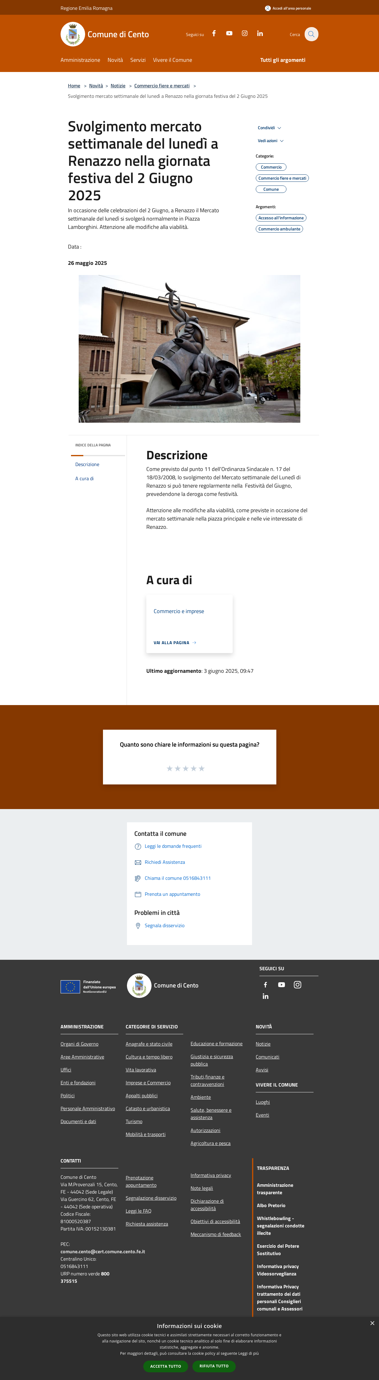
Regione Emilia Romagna (87, 8)
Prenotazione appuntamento (141, 1181)
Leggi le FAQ (139, 1210)
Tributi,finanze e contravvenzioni (207, 1080)
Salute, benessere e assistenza (211, 1113)
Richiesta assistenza (147, 1223)
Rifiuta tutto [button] (214, 1366)
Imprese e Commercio (148, 1082)
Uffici (66, 1069)
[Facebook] (210, 32)
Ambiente (201, 1097)
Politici (68, 1095)
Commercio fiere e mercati (162, 85)
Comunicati (267, 1056)
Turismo (134, 1121)
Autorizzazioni (205, 1130)
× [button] (372, 1323)
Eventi (262, 1115)
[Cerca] (311, 34)
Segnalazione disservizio (151, 1198)
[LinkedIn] (256, 32)
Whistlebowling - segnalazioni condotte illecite (280, 1225)
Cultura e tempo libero (149, 1056)
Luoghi (263, 1102)
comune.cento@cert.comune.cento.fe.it (103, 1251)
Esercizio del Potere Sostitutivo (278, 1249)
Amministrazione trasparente (275, 1188)
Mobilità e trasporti (146, 1134)
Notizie (118, 85)
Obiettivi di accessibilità (215, 1221)
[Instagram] (241, 32)
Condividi (270, 128)
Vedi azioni (272, 141)
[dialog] (189, 1348)
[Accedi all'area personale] (288, 8)
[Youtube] (225, 32)
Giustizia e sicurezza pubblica (212, 1060)
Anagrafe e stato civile (149, 1043)
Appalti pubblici (142, 1095)
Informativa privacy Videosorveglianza (278, 1269)
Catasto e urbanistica (148, 1108)
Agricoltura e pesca (211, 1143)
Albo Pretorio (271, 1205)
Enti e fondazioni (78, 1082)
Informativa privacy (211, 1175)
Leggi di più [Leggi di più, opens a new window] (248, 1353)
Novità (96, 85)
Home (74, 85)
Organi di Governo (79, 1043)
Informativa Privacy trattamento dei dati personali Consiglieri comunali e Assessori (279, 1297)
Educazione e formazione (217, 1043)
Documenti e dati (78, 1121)
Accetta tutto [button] (165, 1366)
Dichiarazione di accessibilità (207, 1204)
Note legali (202, 1188)
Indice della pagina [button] (93, 445)
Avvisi (262, 1069)
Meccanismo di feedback (216, 1234)
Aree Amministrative (82, 1056)
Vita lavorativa (141, 1069)
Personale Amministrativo (88, 1108)
